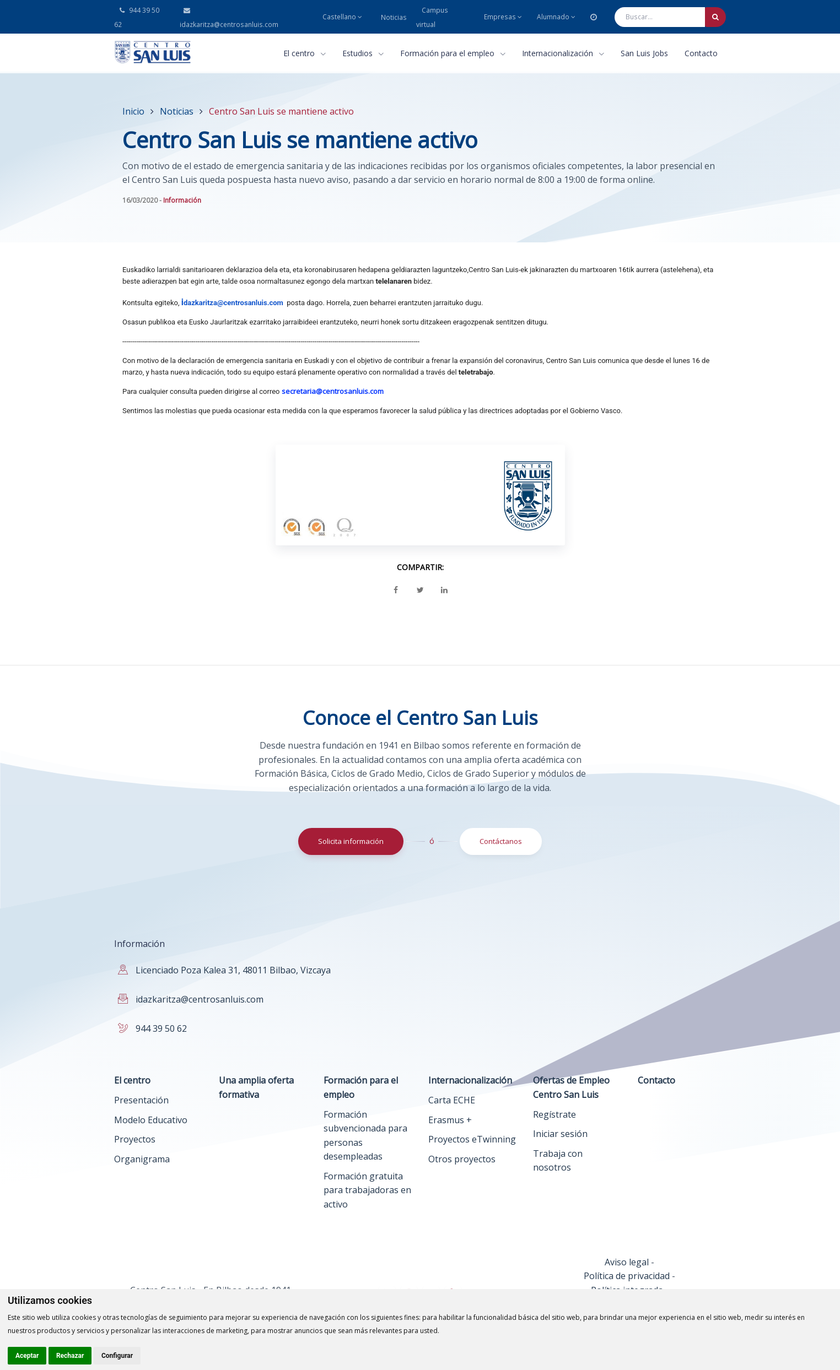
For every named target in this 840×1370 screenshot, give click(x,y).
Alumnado (556, 16)
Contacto (701, 53)
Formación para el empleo (452, 53)
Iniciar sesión (560, 1134)
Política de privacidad (627, 1276)
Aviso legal (627, 1262)
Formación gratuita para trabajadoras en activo (367, 1190)
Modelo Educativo (150, 1120)
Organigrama (142, 1159)
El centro (304, 53)
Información (182, 200)
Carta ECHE (451, 1100)
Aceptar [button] (27, 1356)
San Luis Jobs (644, 53)
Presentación (141, 1100)
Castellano (342, 16)
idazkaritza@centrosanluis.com (199, 999)
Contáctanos (501, 841)
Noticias (394, 17)
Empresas (503, 16)
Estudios (363, 53)
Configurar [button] (117, 1356)
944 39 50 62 (161, 1028)
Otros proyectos (462, 1159)
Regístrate (554, 1114)
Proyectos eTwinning (472, 1139)
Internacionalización (563, 53)
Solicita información (351, 841)
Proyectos (134, 1139)
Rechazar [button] (70, 1356)
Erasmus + (450, 1120)
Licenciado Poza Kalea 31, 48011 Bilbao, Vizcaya (233, 970)
